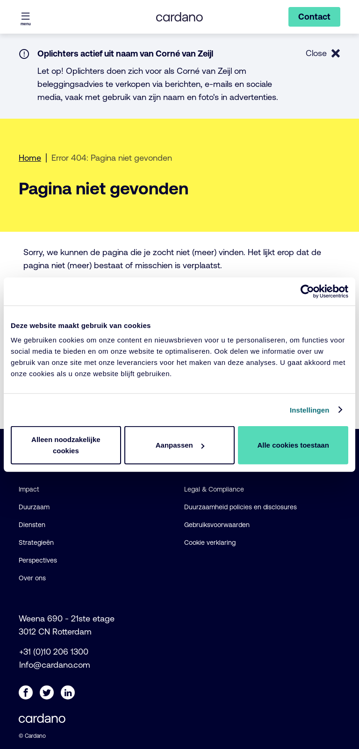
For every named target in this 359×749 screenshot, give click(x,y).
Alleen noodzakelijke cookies (66, 445)
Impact (29, 489)
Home (30, 158)
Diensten (32, 524)
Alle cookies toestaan (293, 445)
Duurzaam (34, 507)
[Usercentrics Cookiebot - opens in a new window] (307, 291)
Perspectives (38, 560)
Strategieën (36, 542)
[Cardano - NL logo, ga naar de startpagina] (179, 16)
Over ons (32, 578)
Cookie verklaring (210, 542)
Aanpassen (180, 445)
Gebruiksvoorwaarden (217, 524)
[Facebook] (26, 692)
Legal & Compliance (214, 489)
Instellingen (310, 410)
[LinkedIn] (68, 692)
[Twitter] (47, 692)
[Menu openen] (26, 17)
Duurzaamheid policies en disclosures (240, 507)
